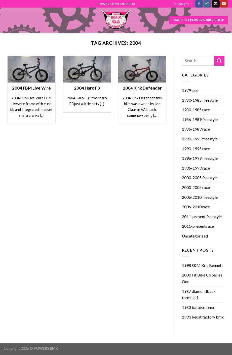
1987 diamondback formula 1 (199, 294)
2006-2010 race (196, 206)
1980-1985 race (196, 109)
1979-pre (190, 90)
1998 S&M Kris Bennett (202, 265)
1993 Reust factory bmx (203, 316)
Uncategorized (195, 235)
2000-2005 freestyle (200, 177)
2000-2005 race (196, 187)
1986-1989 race (196, 129)
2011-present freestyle (202, 216)
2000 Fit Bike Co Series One (202, 278)
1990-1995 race (196, 148)
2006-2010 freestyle (200, 197)
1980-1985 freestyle (200, 100)
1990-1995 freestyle (200, 138)
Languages (182, 4)
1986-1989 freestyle (200, 119)
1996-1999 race (196, 168)
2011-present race (198, 226)
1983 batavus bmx (198, 307)
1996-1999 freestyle (200, 158)
